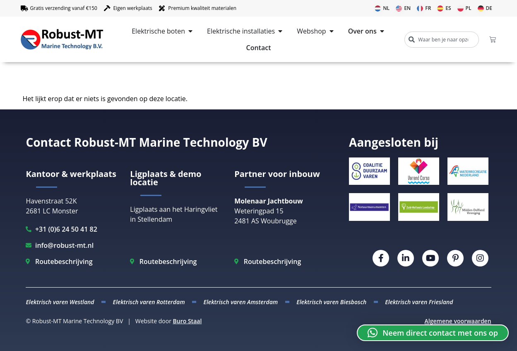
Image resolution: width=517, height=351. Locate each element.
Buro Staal (187, 321)
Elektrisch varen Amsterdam (241, 302)
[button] (433, 332)
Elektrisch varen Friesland (419, 302)
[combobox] (441, 39)
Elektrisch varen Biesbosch (331, 302)
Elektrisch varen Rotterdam (149, 302)
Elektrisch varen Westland (60, 302)
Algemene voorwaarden (458, 321)
